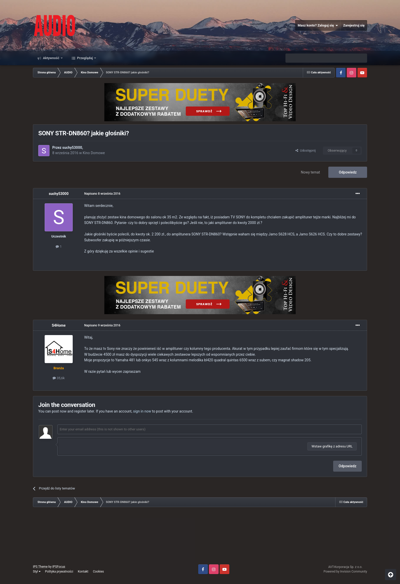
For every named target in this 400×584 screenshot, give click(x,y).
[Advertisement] (200, 537)
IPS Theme (40, 566)
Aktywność (51, 58)
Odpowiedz (348, 172)
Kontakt (83, 571)
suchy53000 (72, 147)
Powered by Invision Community (345, 571)
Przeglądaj (85, 58)
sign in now (142, 411)
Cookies (98, 571)
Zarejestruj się (354, 25)
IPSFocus (58, 566)
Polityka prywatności (59, 571)
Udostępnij (305, 150)
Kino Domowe (94, 153)
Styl (37, 571)
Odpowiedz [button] (347, 466)
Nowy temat (310, 172)
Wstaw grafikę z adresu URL (332, 446)
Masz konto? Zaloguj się (318, 25)
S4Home (59, 325)
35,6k (59, 378)
